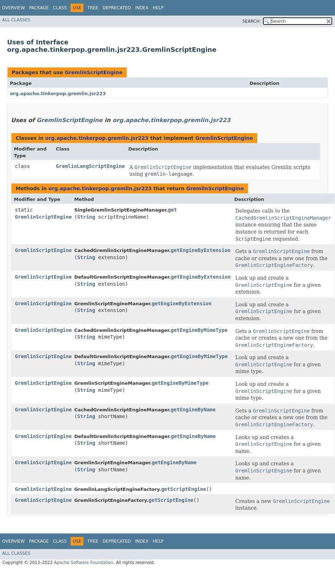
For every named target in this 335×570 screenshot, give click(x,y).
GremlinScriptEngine (93, 72)
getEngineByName (193, 409)
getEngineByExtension (201, 250)
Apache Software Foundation (83, 562)
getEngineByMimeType (199, 330)
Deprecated (117, 7)
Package (39, 7)
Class (60, 7)
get (172, 210)
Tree (92, 7)
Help (158, 7)
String (86, 217)
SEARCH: (251, 21)
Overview (13, 7)
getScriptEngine (183, 489)
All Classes (16, 19)
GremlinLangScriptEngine (90, 166)
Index (142, 7)
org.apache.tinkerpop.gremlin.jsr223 (58, 93)
